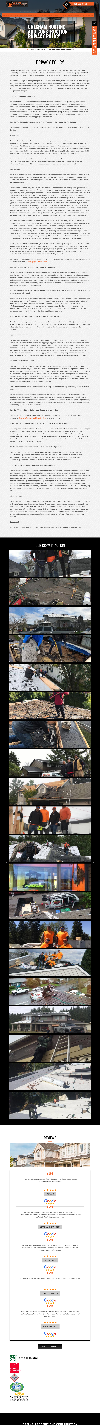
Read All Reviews (49, 1347)
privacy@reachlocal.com (37, 262)
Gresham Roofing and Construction (32, 418)
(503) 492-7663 (79, 4)
